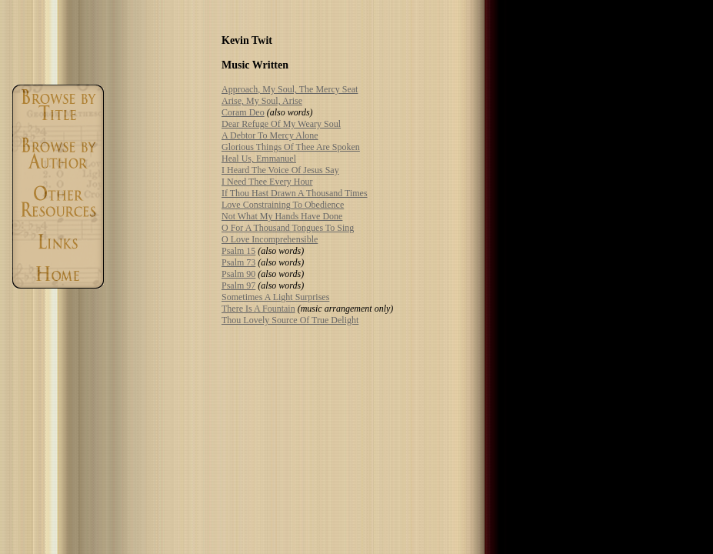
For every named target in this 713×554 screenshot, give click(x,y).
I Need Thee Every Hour (267, 181)
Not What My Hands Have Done (282, 216)
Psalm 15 (238, 250)
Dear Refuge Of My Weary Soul (281, 123)
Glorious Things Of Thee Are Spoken (291, 147)
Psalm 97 (238, 285)
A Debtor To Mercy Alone (270, 135)
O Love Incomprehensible (270, 239)
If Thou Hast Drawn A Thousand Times (295, 193)
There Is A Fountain (258, 308)
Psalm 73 (238, 262)
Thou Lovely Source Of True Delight (290, 320)
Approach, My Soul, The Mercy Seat (290, 89)
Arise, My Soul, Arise (262, 100)
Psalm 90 (238, 274)
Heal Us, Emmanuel (259, 158)
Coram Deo (243, 112)
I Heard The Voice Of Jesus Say (280, 170)
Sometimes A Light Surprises (275, 297)
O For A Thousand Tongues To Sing (288, 227)
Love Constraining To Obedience (283, 204)
